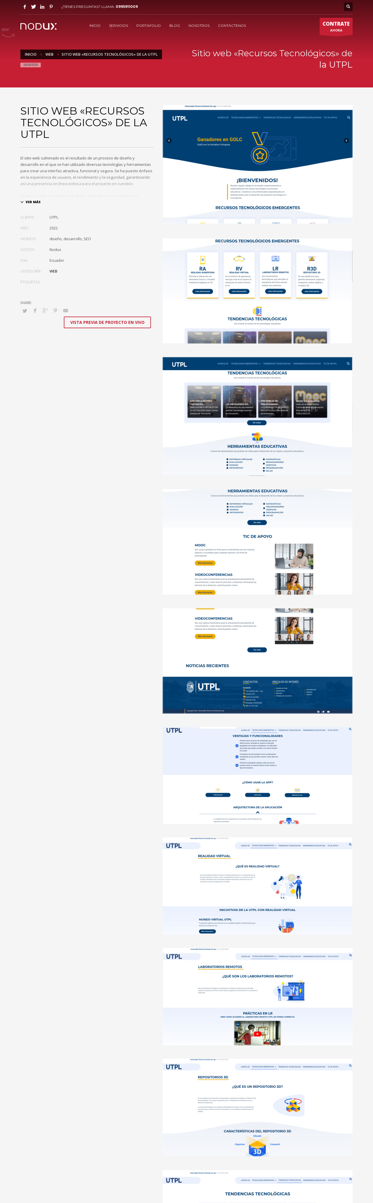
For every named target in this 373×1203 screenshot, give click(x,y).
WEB (53, 271)
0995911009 (127, 6)
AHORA (336, 27)
